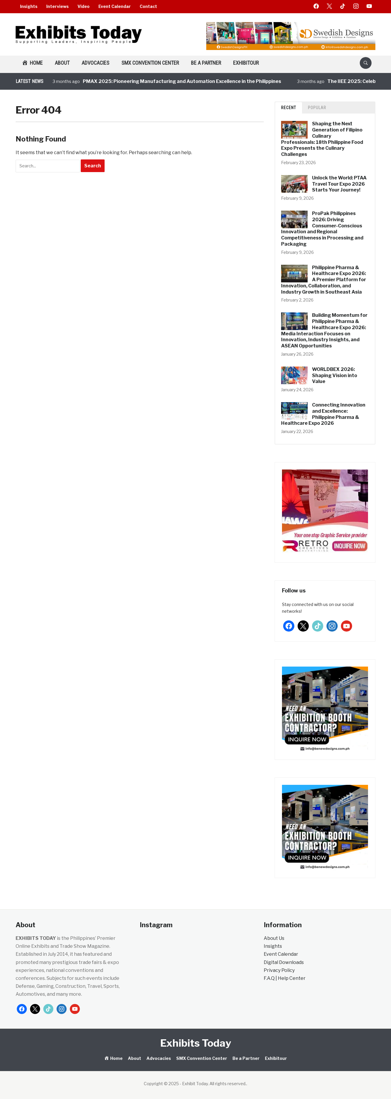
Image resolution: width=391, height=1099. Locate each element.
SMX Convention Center (150, 63)
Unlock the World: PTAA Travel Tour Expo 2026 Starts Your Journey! (339, 184)
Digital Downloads (284, 962)
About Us (274, 938)
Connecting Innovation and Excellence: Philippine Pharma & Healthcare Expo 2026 (323, 414)
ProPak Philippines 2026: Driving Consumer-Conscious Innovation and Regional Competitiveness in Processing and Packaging (322, 229)
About (62, 63)
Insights (28, 6)
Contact (148, 6)
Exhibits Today (195, 1043)
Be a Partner (206, 63)
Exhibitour (246, 63)
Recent (288, 107)
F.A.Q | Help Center (285, 978)
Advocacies (95, 63)
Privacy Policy (279, 970)
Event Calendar (114, 6)
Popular (317, 107)
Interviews (57, 6)
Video (83, 6)
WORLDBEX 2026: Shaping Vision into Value (334, 375)
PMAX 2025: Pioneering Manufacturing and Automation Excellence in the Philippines (182, 81)
